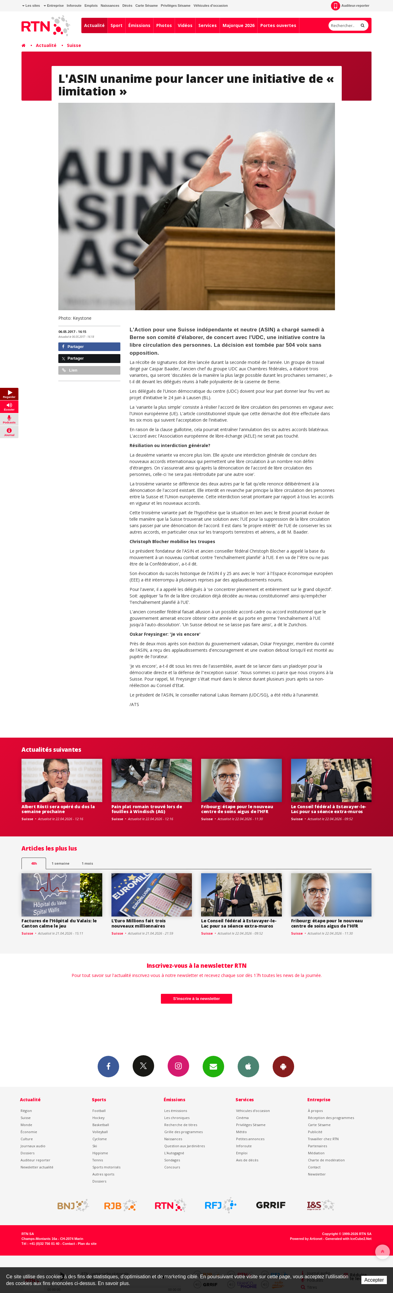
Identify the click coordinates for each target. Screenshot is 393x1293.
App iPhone (248, 1066)
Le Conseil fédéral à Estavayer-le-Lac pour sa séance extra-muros (328, 809)
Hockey (98, 1118)
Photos (164, 25)
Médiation (316, 1153)
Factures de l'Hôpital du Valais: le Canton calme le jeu (59, 923)
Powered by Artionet (306, 1239)
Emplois (91, 5)
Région (26, 1111)
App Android (283, 1066)
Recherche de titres (180, 1125)
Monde (26, 1125)
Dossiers (27, 1153)
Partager (73, 346)
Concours (172, 1167)
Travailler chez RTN (323, 1139)
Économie (29, 1132)
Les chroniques (176, 1118)
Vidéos (185, 25)
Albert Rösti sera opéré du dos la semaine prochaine (58, 809)
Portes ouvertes (278, 25)
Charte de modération (326, 1160)
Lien (69, 370)
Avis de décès (247, 1160)
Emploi (241, 1153)
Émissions (139, 25)
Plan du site (87, 1243)
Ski (94, 1146)
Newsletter (317, 1174)
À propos (315, 1111)
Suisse (74, 45)
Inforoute (74, 5)
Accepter (374, 1280)
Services (207, 25)
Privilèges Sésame (176, 5)
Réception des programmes (331, 1118)
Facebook (108, 1066)
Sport (117, 25)
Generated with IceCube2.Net (348, 1239)
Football (99, 1111)
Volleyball (100, 1132)
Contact (314, 1167)
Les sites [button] (31, 5)
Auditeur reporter (35, 1160)
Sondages (172, 1160)
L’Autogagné (174, 1153)
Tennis (97, 1160)
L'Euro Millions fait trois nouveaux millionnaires (138, 923)
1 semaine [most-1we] (60, 863)
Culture (27, 1139)
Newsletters (213, 1066)
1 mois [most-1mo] (87, 863)
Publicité (315, 1132)
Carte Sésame (146, 5)
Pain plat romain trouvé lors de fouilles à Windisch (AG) (146, 809)
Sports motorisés (106, 1167)
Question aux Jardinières (184, 1146)
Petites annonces (250, 1139)
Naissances (110, 5)
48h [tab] (34, 863)
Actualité (94, 25)
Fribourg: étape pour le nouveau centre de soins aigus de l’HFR (237, 809)
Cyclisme (99, 1139)
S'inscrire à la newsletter (196, 998)
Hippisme (100, 1153)
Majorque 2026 (239, 25)
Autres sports (103, 1174)
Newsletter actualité (37, 1167)
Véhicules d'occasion (210, 5)
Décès (127, 5)
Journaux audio (33, 1146)
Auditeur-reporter (350, 5)
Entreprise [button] (54, 5)
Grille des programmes (183, 1132)
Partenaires (317, 1146)
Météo (241, 1132)
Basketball (100, 1125)
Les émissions (175, 1111)
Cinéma (242, 1118)
